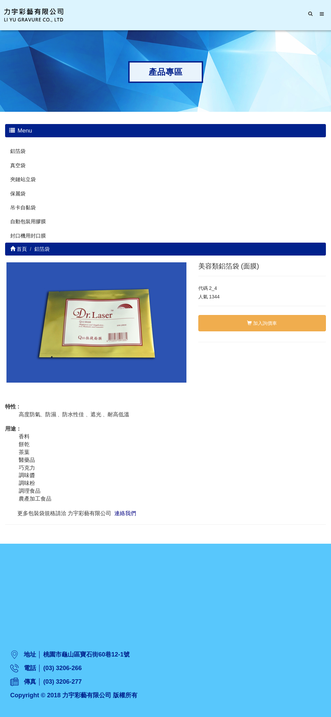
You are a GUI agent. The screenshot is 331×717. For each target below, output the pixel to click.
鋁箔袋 (18, 151)
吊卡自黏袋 (23, 207)
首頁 (18, 249)
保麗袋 (18, 193)
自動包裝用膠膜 (28, 221)
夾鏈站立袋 (23, 179)
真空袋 (18, 165)
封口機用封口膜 (28, 236)
